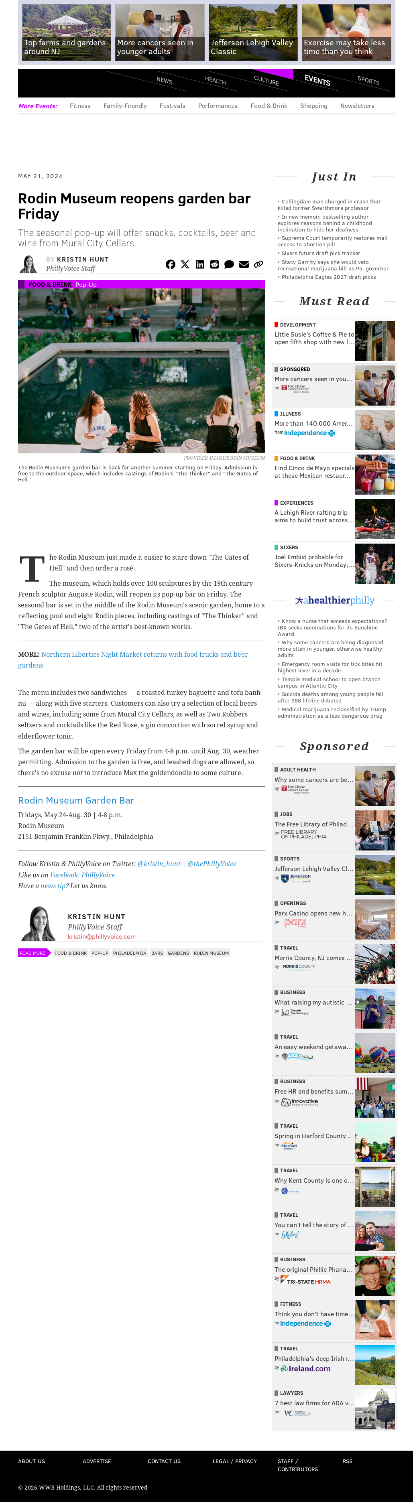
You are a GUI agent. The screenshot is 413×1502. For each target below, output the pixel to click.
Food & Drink (268, 105)
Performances (218, 105)
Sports (368, 80)
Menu (30, 83)
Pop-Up (86, 284)
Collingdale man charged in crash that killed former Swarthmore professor (329, 204)
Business (292, 992)
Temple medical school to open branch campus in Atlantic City (329, 682)
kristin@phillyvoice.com (102, 936)
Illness (290, 413)
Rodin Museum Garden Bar (76, 799)
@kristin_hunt (160, 864)
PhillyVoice (73, 83)
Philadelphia (129, 953)
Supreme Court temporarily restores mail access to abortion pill (333, 241)
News (165, 80)
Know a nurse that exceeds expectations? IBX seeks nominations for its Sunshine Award (332, 627)
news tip (53, 886)
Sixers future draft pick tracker (321, 253)
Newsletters (357, 105)
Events (317, 80)
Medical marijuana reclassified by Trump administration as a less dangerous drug (332, 712)
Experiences (296, 502)
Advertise (97, 1461)
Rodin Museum (211, 953)
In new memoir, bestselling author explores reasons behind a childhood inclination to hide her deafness (325, 223)
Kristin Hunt (83, 259)
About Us (31, 1461)
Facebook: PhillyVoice (82, 875)
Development (298, 324)
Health (215, 80)
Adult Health (298, 769)
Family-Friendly (125, 105)
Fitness (80, 105)
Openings (293, 903)
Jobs (286, 814)
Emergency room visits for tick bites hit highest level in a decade (330, 667)
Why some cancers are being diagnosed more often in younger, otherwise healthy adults (330, 648)
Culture (266, 80)
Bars (157, 953)
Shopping (314, 105)
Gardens (178, 953)
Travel (289, 947)
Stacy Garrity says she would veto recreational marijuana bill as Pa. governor (333, 265)
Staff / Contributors (298, 1465)
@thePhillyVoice (211, 864)
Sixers (289, 547)
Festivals (172, 105)
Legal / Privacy (235, 1461)
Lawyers (291, 1392)
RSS (347, 1461)
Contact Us (164, 1461)
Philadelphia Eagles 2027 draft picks (329, 276)
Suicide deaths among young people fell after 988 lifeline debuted (330, 697)
